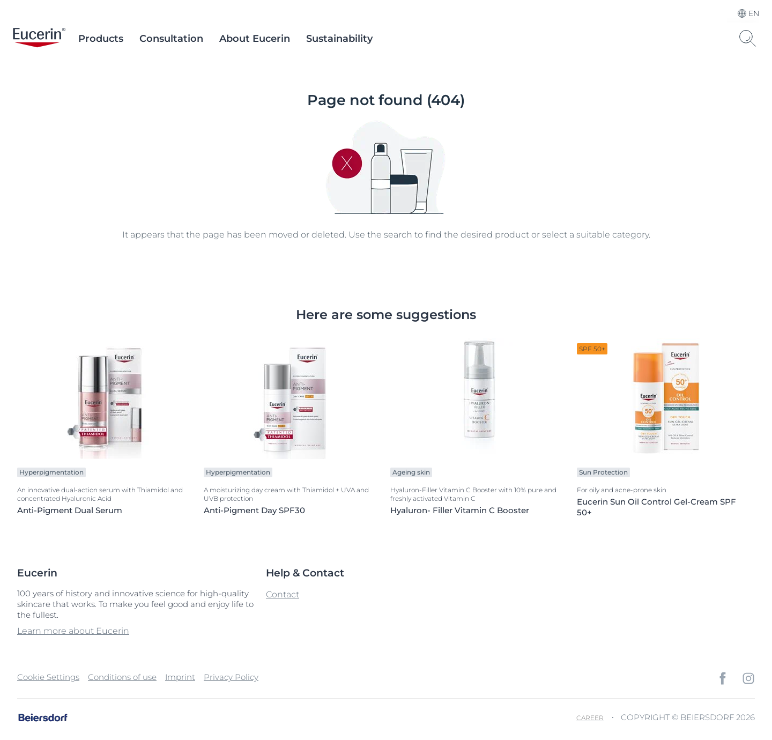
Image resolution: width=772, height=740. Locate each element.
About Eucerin (254, 39)
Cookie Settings (48, 677)
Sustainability (339, 39)
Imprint (180, 677)
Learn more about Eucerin (73, 631)
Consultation (171, 39)
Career (590, 718)
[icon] (722, 678)
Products (100, 39)
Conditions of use (122, 677)
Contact (282, 594)
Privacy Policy (231, 677)
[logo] (39, 38)
